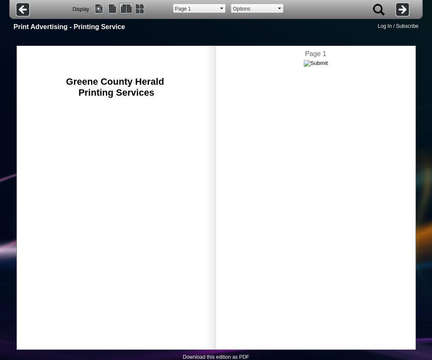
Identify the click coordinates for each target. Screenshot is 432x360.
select (222, 8)
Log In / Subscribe (398, 26)
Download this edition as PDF (216, 357)
